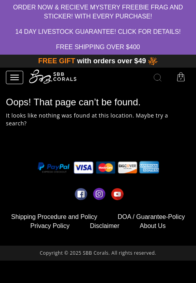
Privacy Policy (50, 225)
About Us (153, 225)
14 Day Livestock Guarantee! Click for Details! (98, 31)
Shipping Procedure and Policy (54, 216)
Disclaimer (105, 225)
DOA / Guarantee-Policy (151, 216)
